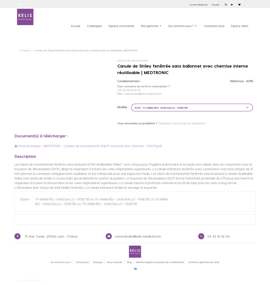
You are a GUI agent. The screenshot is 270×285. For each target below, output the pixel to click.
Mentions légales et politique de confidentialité (160, 262)
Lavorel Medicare (198, 4)
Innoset (215, 4)
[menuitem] (75, 25)
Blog (129, 262)
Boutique (97, 262)
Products (25, 50)
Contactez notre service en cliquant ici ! (182, 123)
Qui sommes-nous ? (60, 262)
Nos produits (82, 262)
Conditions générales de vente (203, 262)
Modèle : (122, 107)
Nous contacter (115, 262)
